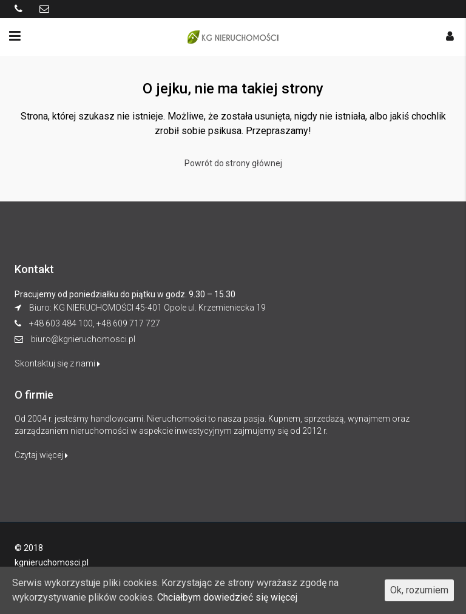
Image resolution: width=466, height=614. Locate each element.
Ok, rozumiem (419, 590)
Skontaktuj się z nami (57, 363)
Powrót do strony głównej (233, 163)
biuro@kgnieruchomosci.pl (83, 339)
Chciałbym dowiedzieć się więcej (227, 597)
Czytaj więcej (41, 455)
